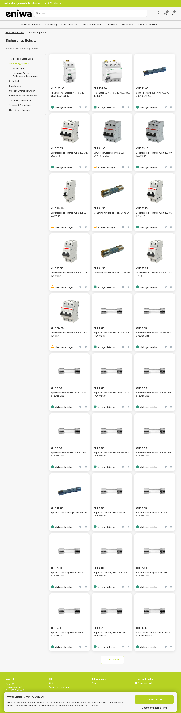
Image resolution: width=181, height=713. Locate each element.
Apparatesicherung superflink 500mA (69, 512)
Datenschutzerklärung (59, 687)
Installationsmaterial (92, 24)
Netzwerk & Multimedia (149, 24)
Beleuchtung (51, 24)
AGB (51, 683)
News (95, 683)
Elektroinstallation (69, 24)
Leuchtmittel (111, 24)
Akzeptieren (154, 699)
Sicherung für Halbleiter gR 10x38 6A (111, 212)
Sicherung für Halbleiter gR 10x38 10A (112, 272)
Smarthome (127, 24)
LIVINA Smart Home (30, 24)
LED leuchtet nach (144, 683)
